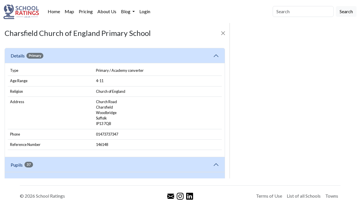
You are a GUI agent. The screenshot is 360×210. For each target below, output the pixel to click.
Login (144, 11)
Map (69, 11)
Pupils (22, 164)
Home (54, 11)
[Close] (223, 33)
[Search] (303, 11)
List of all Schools (304, 196)
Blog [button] (126, 11)
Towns (331, 196)
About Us (106, 11)
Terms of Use (269, 196)
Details (27, 56)
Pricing (86, 11)
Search (346, 11)
